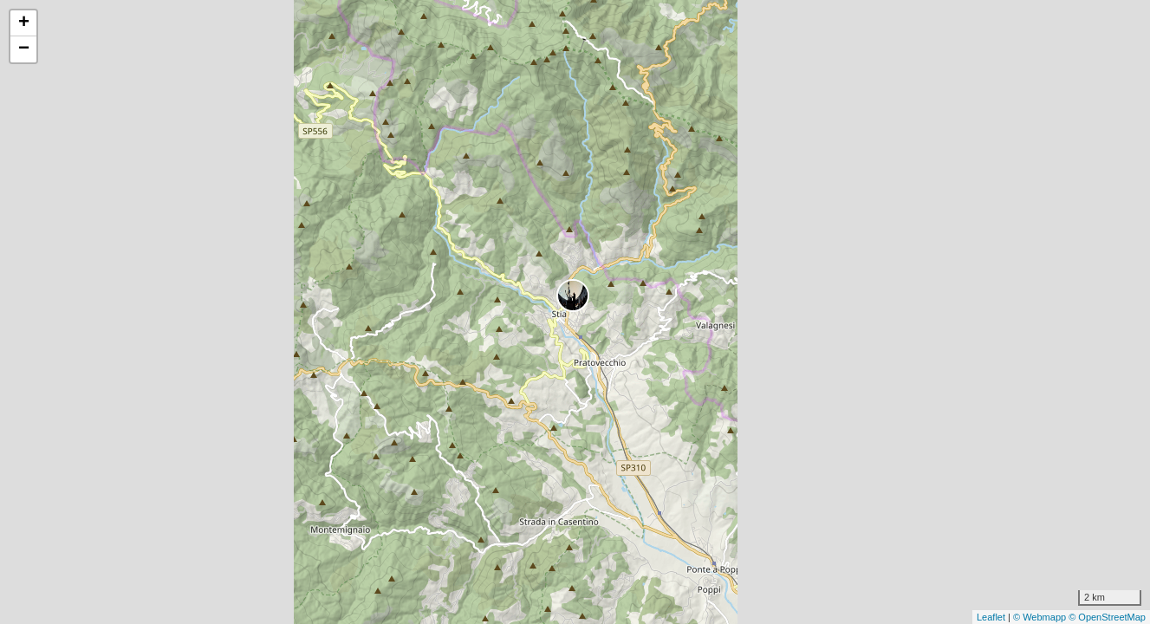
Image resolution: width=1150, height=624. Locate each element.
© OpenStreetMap (1107, 617)
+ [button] (23, 23)
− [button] (23, 49)
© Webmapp (1041, 617)
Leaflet (991, 617)
